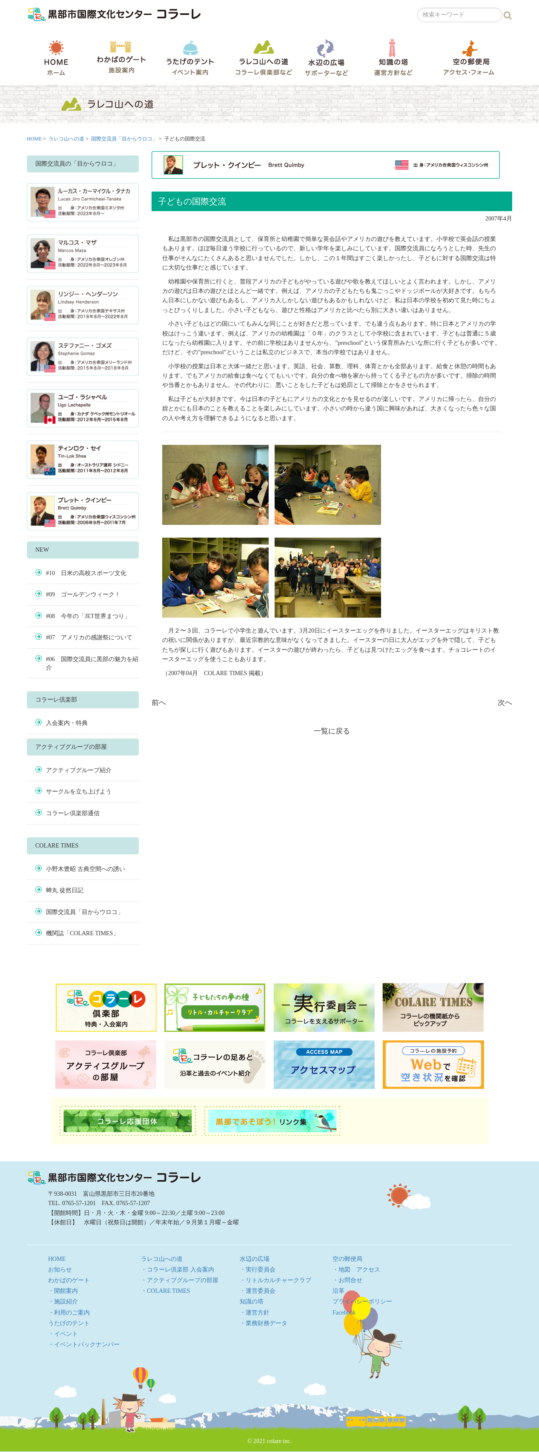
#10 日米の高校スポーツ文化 (86, 573)
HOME (56, 57)
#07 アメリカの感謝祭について (89, 637)
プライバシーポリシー (362, 1301)
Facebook (344, 1312)
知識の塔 (393, 57)
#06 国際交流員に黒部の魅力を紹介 (92, 663)
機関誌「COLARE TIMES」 (82, 933)
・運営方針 (255, 1312)
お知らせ (60, 1269)
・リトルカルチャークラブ (275, 1280)
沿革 (338, 1291)
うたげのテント (190, 57)
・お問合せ (347, 1280)
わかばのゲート (121, 57)
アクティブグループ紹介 (79, 770)
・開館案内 (63, 1291)
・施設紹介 (63, 1301)
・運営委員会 (257, 1291)
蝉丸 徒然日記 (64, 890)
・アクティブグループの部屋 (179, 1280)
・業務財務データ (263, 1323)
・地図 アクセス (356, 1269)
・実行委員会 (257, 1269)
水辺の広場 (326, 57)
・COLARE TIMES (165, 1291)
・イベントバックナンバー (84, 1344)
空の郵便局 (469, 57)
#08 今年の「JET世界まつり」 (88, 616)
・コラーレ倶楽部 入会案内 (177, 1269)
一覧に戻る (332, 731)
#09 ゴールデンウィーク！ (83, 594)
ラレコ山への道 (263, 57)
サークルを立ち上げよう (79, 791)
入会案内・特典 (67, 723)
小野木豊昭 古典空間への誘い (85, 869)
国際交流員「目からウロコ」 (124, 139)
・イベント (63, 1334)
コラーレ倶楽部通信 (73, 813)
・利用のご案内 (69, 1312)
